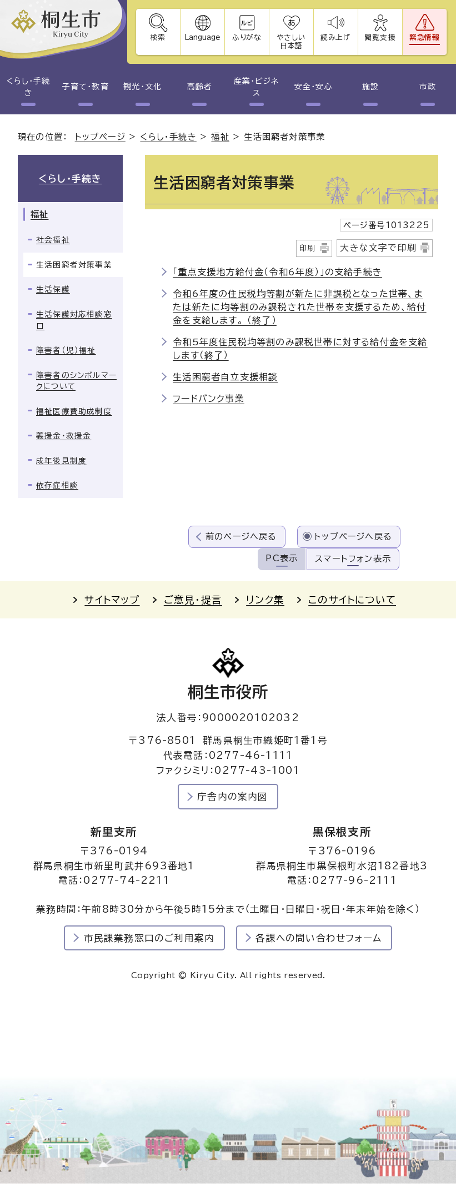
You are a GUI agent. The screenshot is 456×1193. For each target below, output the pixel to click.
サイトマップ (111, 600)
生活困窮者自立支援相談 (225, 377)
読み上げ (336, 37)
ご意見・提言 (193, 600)
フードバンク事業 (208, 398)
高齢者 (199, 86)
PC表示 (281, 558)
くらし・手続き (28, 87)
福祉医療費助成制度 (74, 411)
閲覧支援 (380, 37)
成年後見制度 (61, 461)
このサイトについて (352, 600)
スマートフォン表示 (353, 559)
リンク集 (265, 600)
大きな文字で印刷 (378, 247)
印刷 (307, 248)
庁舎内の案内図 (232, 796)
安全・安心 (313, 86)
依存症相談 (57, 485)
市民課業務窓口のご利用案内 (149, 938)
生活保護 (53, 289)
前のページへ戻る (241, 536)
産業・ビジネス (256, 87)
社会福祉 (53, 240)
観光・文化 (142, 86)
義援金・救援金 (63, 436)
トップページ (100, 137)
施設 (370, 86)
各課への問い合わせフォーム (318, 938)
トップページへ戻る (353, 536)
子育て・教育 (85, 86)
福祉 (220, 137)
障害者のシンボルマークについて (76, 381)
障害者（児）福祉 (66, 350)
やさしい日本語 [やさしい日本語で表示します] (291, 41)
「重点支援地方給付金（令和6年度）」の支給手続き (277, 272)
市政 (427, 86)
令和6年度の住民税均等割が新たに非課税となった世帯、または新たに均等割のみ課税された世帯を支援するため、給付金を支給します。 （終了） (299, 307)
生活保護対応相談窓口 (74, 320)
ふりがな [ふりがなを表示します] (247, 37)
